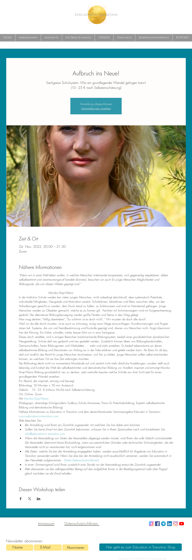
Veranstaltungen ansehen (96, 108)
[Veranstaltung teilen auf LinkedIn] (38, 498)
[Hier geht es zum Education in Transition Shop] (140, 547)
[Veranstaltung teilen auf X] (29, 498)
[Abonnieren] (75, 547)
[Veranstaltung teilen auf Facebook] (20, 498)
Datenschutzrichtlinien (81, 523)
